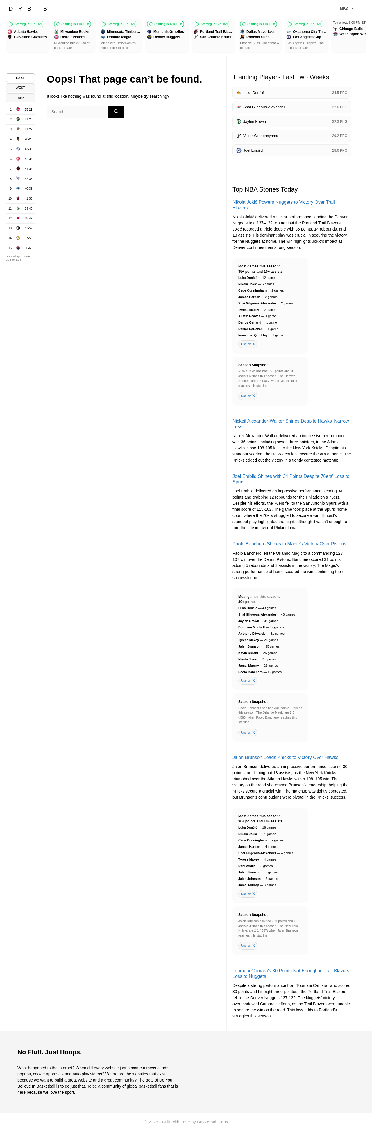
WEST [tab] (20, 87)
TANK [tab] (20, 98)
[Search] (116, 112)
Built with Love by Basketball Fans (195, 1121)
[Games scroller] (186, 36)
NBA (347, 8)
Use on (248, 344)
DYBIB (30, 9)
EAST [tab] (20, 77)
